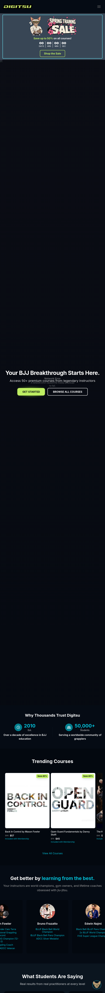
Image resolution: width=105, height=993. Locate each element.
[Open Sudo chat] (96, 984)
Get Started (31, 391)
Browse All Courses (67, 391)
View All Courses (52, 853)
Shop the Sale (52, 53)
